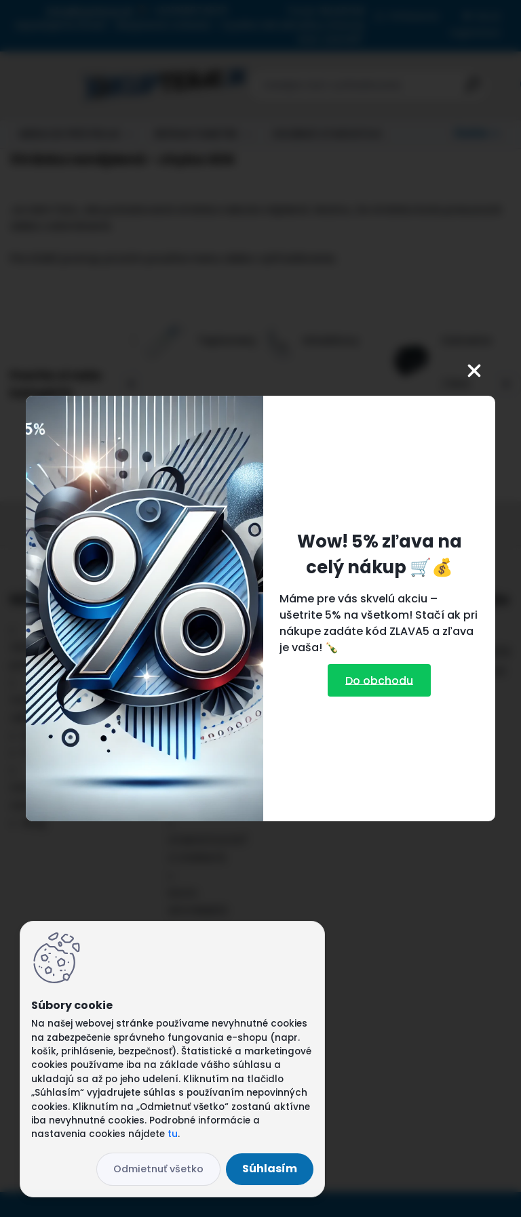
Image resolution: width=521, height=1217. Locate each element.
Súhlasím (269, 1168)
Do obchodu (379, 680)
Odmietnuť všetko (158, 1169)
